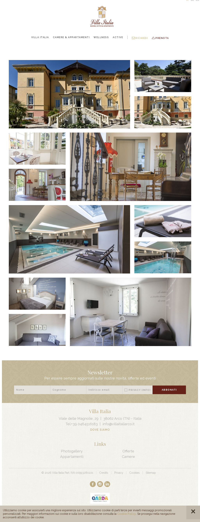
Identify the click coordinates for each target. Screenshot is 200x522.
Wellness (101, 37)
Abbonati (169, 389)
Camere (128, 457)
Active (118, 37)
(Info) (146, 390)
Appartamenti (71, 457)
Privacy (140, 390)
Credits (103, 472)
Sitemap (151, 472)
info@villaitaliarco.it (119, 424)
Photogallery (72, 451)
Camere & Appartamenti (71, 37)
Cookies (134, 472)
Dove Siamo (100, 429)
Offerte (128, 451)
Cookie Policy (126, 513)
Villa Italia (40, 37)
